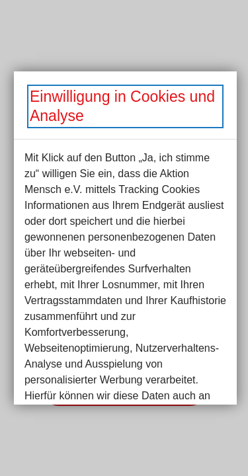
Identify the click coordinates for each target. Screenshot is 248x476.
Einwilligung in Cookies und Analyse (122, 106)
